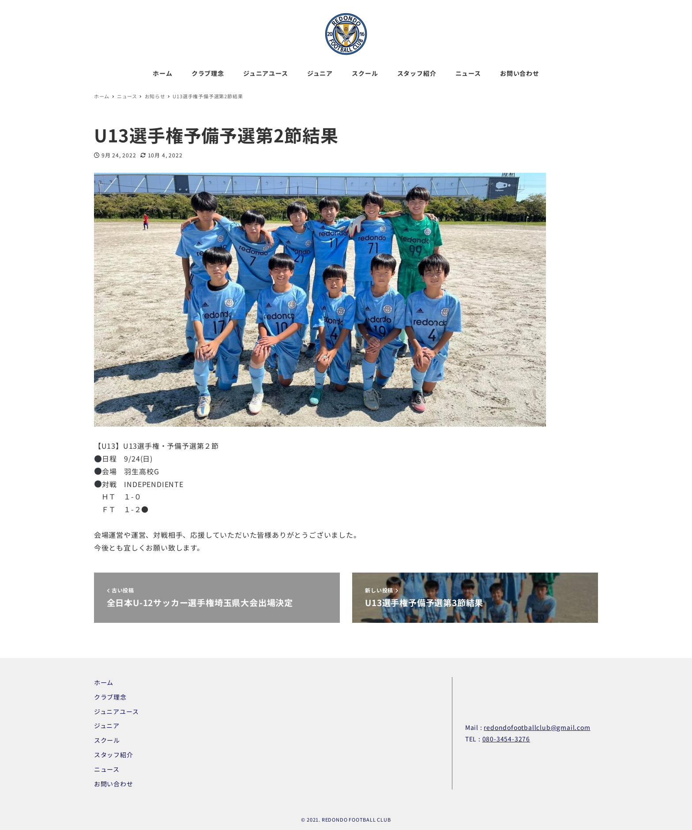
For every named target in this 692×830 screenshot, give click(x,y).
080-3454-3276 (506, 738)
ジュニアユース (116, 711)
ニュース (107, 769)
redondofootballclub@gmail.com (537, 727)
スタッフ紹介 (113, 754)
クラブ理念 (110, 696)
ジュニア (107, 725)
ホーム (103, 682)
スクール (107, 740)
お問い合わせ (113, 783)
